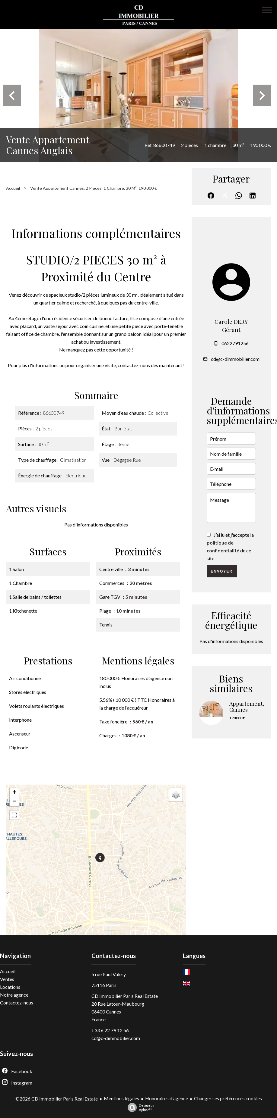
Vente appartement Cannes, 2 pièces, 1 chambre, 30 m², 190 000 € (93, 188)
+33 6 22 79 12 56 (110, 1030)
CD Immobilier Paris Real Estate (124, 996)
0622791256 (235, 343)
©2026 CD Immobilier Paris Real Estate (56, 1098)
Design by (139, 1107)
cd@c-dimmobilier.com (235, 359)
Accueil (13, 188)
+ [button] (14, 792)
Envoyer (222, 571)
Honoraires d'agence (166, 1098)
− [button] (14, 801)
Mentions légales (121, 1098)
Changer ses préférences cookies (228, 1098)
